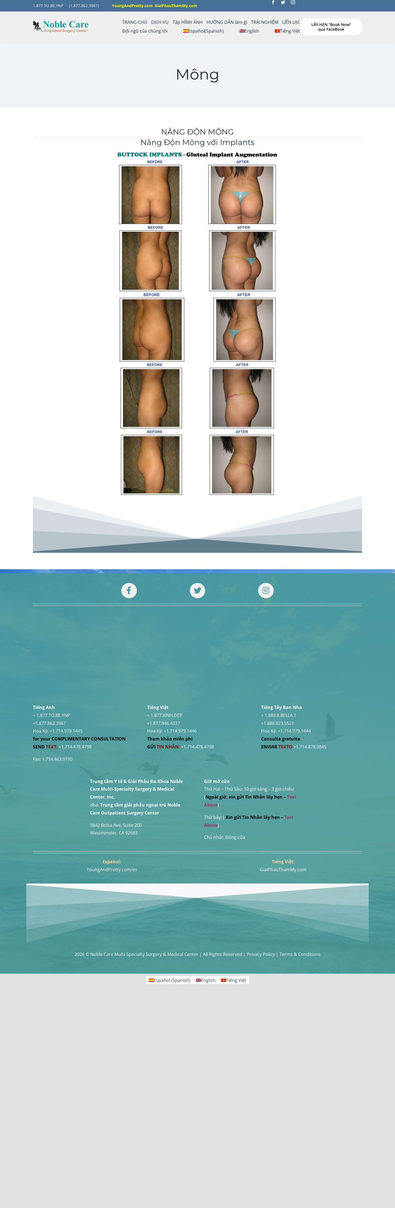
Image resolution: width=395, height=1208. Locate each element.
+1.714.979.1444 (294, 669)
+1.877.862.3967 (49, 662)
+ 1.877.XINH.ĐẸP (164, 654)
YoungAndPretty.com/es (112, 808)
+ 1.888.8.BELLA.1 (278, 654)
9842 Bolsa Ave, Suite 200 (116, 763)
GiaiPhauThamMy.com (283, 808)
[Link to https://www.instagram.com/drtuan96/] (265, 590)
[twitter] (283, 2)
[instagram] (293, 2)
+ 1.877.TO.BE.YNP (51, 654)
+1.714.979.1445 (66, 669)
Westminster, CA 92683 (114, 771)
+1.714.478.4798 (75, 685)
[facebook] (273, 2)
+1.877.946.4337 (163, 662)
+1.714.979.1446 (180, 669)
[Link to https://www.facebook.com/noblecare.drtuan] (129, 590)
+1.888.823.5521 (277, 662)
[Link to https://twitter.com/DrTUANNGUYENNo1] (197, 590)
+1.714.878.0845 (310, 685)
